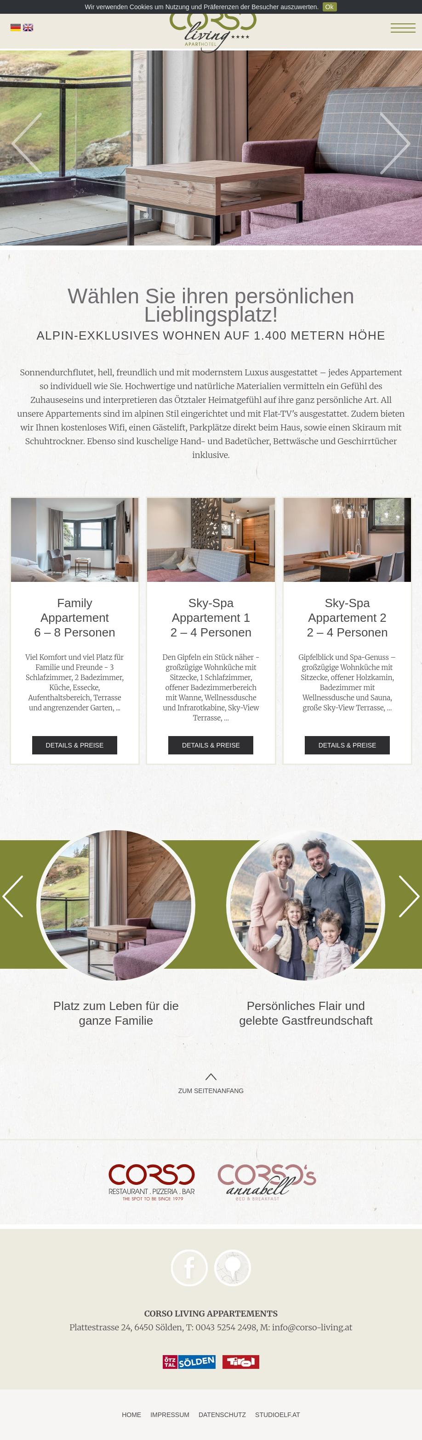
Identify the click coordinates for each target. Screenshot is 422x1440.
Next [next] (395, 143)
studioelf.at (277, 1414)
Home (131, 1414)
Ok (329, 7)
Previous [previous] (26, 143)
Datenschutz (222, 1414)
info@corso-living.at (312, 1327)
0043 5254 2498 (225, 1327)
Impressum (169, 1414)
